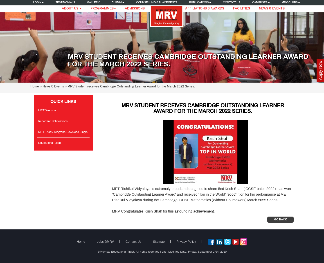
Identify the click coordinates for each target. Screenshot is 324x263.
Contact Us (231, 2)
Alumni (118, 2)
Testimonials (65, 2)
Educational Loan (49, 143)
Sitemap (159, 241)
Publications (200, 2)
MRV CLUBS (291, 2)
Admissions (135, 8)
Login (38, 2)
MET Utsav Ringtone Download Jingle (63, 132)
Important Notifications (53, 121)
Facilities (241, 8)
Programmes (103, 8)
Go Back (280, 219)
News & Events (272, 8)
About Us (71, 8)
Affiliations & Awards (204, 8)
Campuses (261, 2)
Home (34, 86)
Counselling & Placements (156, 2)
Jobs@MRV (105, 241)
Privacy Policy (186, 241)
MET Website (47, 110)
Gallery (93, 2)
